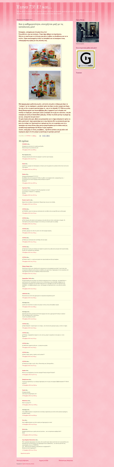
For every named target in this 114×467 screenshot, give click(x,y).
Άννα (23, 420)
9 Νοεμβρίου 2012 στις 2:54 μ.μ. (29, 232)
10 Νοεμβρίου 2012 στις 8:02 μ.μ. (29, 415)
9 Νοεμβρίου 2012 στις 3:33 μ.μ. (29, 273)
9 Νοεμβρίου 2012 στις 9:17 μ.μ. (29, 365)
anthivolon (24, 293)
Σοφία (23, 390)
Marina (24, 174)
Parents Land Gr (26, 200)
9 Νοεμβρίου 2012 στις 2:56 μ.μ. (29, 252)
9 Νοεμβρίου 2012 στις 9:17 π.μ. (29, 158)
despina (24, 370)
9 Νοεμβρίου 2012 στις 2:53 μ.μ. (29, 223)
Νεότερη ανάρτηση (22, 460)
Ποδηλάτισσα (25, 379)
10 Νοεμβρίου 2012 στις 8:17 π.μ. (29, 374)
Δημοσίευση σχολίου (25, 453)
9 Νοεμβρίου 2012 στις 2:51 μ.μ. (29, 213)
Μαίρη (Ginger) (26, 266)
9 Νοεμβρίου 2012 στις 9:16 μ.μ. (29, 347)
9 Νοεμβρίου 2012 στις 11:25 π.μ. (29, 204)
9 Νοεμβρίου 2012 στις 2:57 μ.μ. (29, 261)
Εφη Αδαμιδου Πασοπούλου (28, 439)
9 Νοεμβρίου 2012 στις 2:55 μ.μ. (29, 241)
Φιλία (23, 429)
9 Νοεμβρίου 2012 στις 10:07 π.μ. (29, 169)
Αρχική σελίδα (43, 460)
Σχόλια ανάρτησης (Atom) (28, 463)
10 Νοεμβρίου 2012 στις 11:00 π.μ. (30, 404)
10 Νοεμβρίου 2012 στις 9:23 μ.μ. (29, 424)
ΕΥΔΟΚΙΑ (24, 144)
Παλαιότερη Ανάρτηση (66, 460)
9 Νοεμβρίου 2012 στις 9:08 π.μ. (29, 149)
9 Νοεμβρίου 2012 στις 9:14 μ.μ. (29, 328)
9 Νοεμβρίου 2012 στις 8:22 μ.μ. (29, 319)
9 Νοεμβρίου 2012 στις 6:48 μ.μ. (29, 306)
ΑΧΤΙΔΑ (24, 209)
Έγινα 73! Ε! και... (34, 6)
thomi (23, 163)
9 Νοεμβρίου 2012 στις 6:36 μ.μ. (29, 297)
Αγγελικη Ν (25, 188)
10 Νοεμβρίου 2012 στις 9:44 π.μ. (29, 385)
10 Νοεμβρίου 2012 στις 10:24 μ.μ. (30, 435)
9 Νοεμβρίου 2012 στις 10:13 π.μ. (29, 195)
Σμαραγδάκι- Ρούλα (27, 278)
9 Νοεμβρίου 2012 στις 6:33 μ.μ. (29, 288)
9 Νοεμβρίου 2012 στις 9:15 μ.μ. (29, 338)
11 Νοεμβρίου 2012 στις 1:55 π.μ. (29, 450)
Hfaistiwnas (25, 400)
